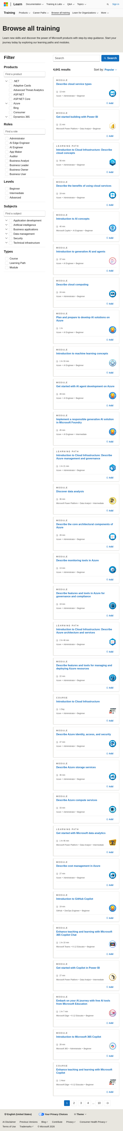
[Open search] (108, 4)
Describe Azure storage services (76, 767)
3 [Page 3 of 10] (81, 1103)
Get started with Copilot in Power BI (78, 967)
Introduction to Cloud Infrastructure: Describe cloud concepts (84, 151)
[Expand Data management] (6, 234)
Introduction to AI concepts (72, 218)
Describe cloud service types (74, 84)
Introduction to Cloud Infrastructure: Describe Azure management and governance (84, 457)
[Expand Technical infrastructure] (6, 242)
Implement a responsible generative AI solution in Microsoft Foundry (85, 421)
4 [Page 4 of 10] (88, 1103)
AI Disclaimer (9, 1122)
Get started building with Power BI (77, 116)
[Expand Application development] (6, 220)
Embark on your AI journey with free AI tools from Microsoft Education (83, 1002)
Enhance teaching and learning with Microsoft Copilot (84, 1071)
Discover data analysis (70, 491)
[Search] (76, 58)
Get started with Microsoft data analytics (81, 833)
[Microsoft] (6, 4)
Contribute (57, 1122)
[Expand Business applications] (6, 229)
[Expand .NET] (6, 81)
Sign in (115, 4)
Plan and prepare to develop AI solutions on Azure (83, 319)
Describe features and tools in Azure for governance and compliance (80, 595)
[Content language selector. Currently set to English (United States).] (18, 1114)
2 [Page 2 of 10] (74, 1103)
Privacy (70, 1122)
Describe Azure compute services (76, 800)
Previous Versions (28, 1122)
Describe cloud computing (72, 284)
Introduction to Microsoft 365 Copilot (78, 1036)
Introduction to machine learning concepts (82, 353)
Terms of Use (9, 1126)
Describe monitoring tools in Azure (77, 560)
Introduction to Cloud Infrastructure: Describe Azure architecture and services (84, 631)
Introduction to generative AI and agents (80, 251)
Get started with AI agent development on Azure (85, 386)
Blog (43, 1122)
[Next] (107, 1103)
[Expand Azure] (6, 103)
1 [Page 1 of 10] (67, 1103)
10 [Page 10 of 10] (99, 1103)
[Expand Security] (6, 238)
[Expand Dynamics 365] (6, 116)
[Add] (109, 103)
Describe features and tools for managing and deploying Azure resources (84, 667)
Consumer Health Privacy (92, 1122)
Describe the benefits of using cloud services (83, 185)
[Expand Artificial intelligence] (6, 225)
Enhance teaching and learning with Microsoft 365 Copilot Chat (84, 933)
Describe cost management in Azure (78, 866)
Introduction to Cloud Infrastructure (78, 701)
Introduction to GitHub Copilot (74, 899)
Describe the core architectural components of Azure (84, 526)
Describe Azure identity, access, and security (83, 734)
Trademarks (25, 1126)
